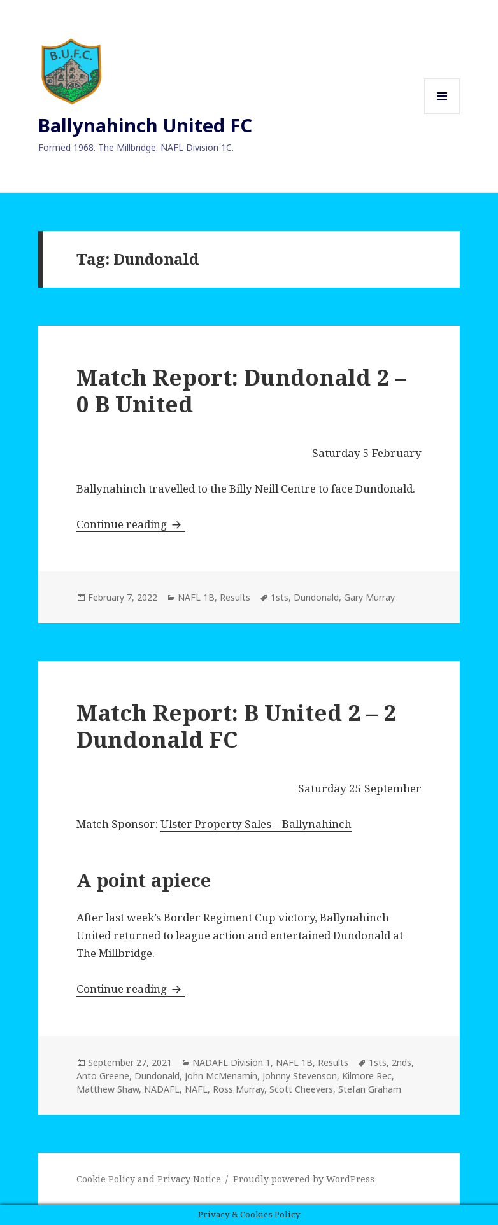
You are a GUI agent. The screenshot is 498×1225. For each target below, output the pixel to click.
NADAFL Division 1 (231, 1062)
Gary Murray (369, 597)
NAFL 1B (196, 597)
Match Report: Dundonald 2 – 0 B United (241, 390)
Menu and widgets (442, 113)
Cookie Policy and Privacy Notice (148, 1179)
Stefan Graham (369, 1089)
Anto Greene (102, 1076)
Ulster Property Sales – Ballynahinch (256, 823)
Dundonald (316, 597)
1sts (279, 597)
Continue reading (130, 524)
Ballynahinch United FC (145, 125)
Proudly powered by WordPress (303, 1179)
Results (235, 597)
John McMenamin (221, 1076)
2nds (401, 1062)
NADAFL (162, 1089)
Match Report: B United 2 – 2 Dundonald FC (236, 725)
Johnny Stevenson (299, 1076)
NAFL (196, 1089)
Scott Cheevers (301, 1089)
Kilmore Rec (367, 1076)
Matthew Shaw (107, 1089)
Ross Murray (238, 1089)
